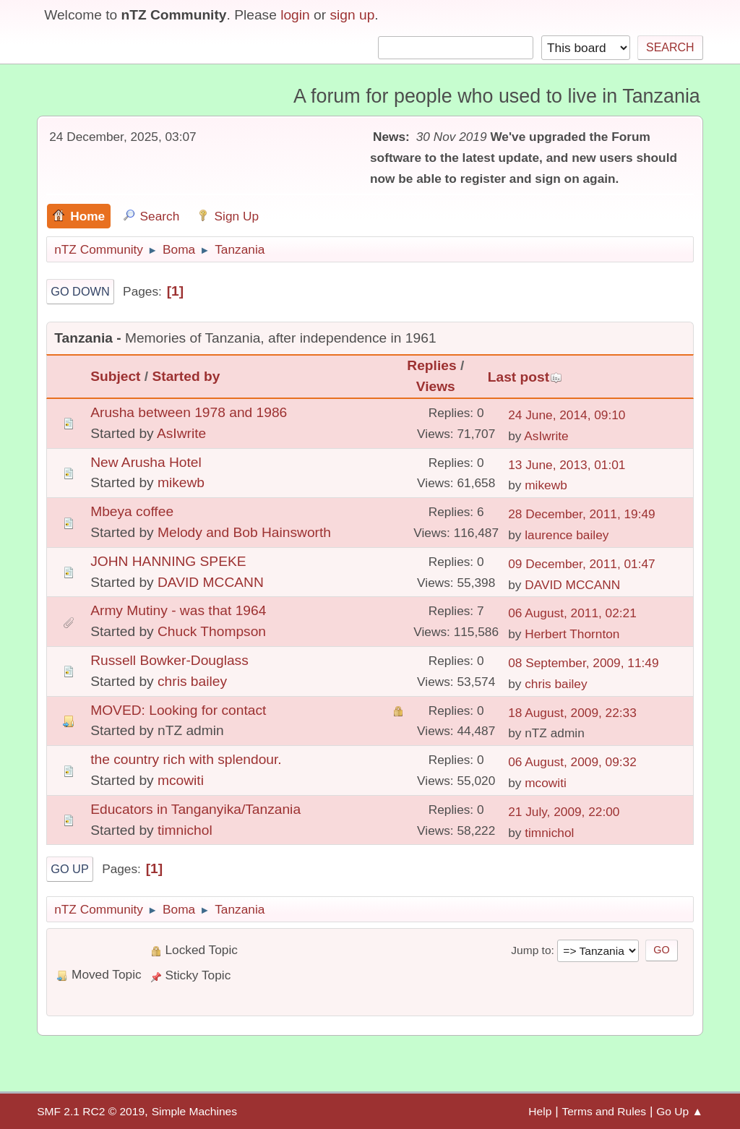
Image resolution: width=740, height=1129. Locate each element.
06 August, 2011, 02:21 (572, 613)
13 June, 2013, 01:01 (566, 465)
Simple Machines (194, 1111)
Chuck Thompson (212, 631)
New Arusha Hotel (146, 462)
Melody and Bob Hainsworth (244, 532)
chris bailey (192, 681)
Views (435, 386)
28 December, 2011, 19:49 (581, 514)
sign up (352, 14)
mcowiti (181, 780)
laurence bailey (566, 535)
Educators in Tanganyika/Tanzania (195, 809)
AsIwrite (181, 433)
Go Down (80, 291)
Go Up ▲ (679, 1111)
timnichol (185, 830)
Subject (115, 376)
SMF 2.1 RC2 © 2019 (91, 1111)
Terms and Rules (604, 1111)
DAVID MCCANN (211, 582)
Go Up (70, 868)
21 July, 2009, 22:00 (563, 811)
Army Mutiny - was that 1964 (178, 610)
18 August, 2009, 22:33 (572, 712)
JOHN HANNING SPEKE (168, 561)
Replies (431, 365)
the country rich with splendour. (186, 759)
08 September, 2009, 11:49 (583, 663)
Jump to (531, 950)
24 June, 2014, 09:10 (566, 415)
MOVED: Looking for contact (178, 710)
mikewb (181, 482)
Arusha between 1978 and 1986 (188, 412)
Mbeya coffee (131, 511)
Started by (186, 376)
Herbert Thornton (572, 634)
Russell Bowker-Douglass (169, 660)
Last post (525, 377)
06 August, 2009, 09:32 (572, 762)
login (295, 14)
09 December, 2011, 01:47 (581, 564)
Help (539, 1111)
